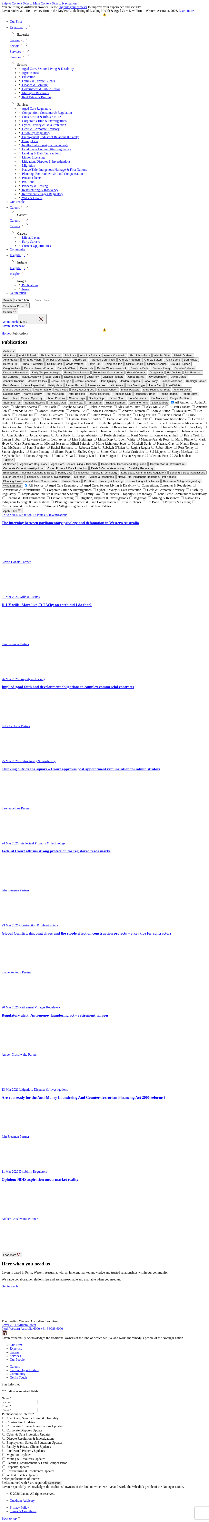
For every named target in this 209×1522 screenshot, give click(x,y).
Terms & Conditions (23, 1511)
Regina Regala (169, 393)
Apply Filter (12, 511)
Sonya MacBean (180, 398)
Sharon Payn (77, 398)
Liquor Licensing (13, 476)
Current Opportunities (24, 1370)
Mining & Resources (101, 476)
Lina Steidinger (136, 385)
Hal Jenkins (174, 372)
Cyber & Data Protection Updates (29, 1434)
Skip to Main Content (37, 3)
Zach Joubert (160, 402)
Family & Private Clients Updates (29, 1446)
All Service (9, 464)
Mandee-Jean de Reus (17, 389)
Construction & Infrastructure (167, 464)
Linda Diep (155, 385)
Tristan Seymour (116, 402)
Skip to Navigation (64, 3)
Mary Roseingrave (83, 389)
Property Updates (18, 1467)
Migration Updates (19, 1454)
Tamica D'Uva (57, 402)
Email (6, 1406)
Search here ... (23, 300)
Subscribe (54, 1482)
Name (6, 1398)
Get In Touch (18, 1377)
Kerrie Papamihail (33, 385)
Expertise (16, 1348)
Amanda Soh (11, 359)
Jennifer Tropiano (13, 381)
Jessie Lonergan (61, 381)
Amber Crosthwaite (57, 359)
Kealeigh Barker (196, 381)
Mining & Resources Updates (26, 1459)
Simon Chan (116, 398)
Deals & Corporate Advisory (108, 468)
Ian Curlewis (10, 376)
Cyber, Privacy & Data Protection (67, 468)
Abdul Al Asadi (27, 355)
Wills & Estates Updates (22, 1475)
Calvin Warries (74, 363)
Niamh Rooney (33, 393)
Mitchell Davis (182, 389)
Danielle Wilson (66, 368)
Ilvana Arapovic (31, 376)
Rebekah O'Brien (145, 393)
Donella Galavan (185, 368)
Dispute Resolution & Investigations (30, 1438)
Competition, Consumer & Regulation (123, 464)
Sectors (14, 46)
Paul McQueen (55, 393)
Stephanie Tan (12, 402)
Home (6, 333)
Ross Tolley (10, 398)
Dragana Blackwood (15, 372)
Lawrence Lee (96, 385)
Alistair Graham (183, 355)
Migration (80, 476)
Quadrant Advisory (22, 1500)
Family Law (65, 472)
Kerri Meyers (11, 385)
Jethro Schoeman (85, 381)
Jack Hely (93, 376)
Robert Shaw (189, 393)
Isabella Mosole (73, 376)
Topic (8, 459)
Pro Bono (90, 481)
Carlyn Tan (94, 363)
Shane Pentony (56, 398)
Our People (17, 1359)
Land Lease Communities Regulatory (143, 472)
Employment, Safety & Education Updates (34, 1442)
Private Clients (71, 481)
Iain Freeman (193, 372)
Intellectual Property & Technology (96, 472)
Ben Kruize (190, 359)
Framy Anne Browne (76, 372)
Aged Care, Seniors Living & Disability (74, 464)
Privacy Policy (19, 1507)
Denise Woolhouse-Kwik (112, 368)
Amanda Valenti (32, 359)
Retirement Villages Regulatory (181, 481)
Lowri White (173, 385)
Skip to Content (12, 3)
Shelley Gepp (97, 398)
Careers (15, 226)
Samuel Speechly (31, 398)
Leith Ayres (116, 385)
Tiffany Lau (76, 402)
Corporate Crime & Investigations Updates (35, 1426)
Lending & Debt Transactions (187, 472)
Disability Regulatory (141, 468)
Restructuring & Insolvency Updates (30, 1471)
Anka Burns (173, 359)
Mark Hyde (61, 389)
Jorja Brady (151, 381)
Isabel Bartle (52, 376)
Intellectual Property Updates (26, 1450)
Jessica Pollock (37, 381)
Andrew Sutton (153, 359)
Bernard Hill (10, 363)
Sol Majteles (158, 398)
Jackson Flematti (113, 376)
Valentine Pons (139, 402)
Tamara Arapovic (35, 402)
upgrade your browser (73, 7)
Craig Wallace (11, 368)
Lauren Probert (75, 385)
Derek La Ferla (140, 368)
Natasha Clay (11, 393)
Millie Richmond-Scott (156, 389)
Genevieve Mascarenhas (108, 372)
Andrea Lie (80, 359)
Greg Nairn (156, 372)
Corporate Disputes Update (24, 1430)
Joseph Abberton (172, 381)
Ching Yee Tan (113, 363)
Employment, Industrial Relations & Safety (28, 472)
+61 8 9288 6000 (52, 1328)
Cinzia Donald (134, 363)
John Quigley (108, 381)
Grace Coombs (136, 372)
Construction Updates (21, 1422)
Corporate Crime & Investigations (23, 468)
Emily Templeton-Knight (46, 372)
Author (8, 351)
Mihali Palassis (130, 389)
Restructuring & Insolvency (143, 481)
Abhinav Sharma (50, 355)
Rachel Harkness (99, 393)
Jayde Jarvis (178, 376)
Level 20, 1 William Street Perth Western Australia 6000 (21, 1326)
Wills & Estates (12, 485)
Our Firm (16, 1345)
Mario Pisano (43, 389)
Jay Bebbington (157, 376)
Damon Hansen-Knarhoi (38, 368)
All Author (9, 355)
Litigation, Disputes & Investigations (48, 476)
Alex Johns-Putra (139, 355)
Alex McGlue (162, 355)
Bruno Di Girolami (32, 363)
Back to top (11, 1518)
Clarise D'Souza (157, 363)
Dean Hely (86, 368)
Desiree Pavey (161, 368)
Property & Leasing (110, 481)
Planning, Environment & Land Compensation (30, 481)
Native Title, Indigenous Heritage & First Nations (147, 476)
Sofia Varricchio (137, 398)
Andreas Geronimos (103, 359)
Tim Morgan (94, 402)
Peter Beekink (76, 393)
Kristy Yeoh (55, 385)
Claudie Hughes (180, 363)
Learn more (186, 10)
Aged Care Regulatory (33, 464)
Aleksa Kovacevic (114, 355)
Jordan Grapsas (130, 381)
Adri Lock (70, 355)
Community (17, 1373)
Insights (15, 274)
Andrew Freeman (129, 359)
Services (15, 57)
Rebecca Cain (122, 393)
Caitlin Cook (54, 363)
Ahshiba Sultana (90, 355)
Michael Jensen (107, 389)
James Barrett (135, 376)
